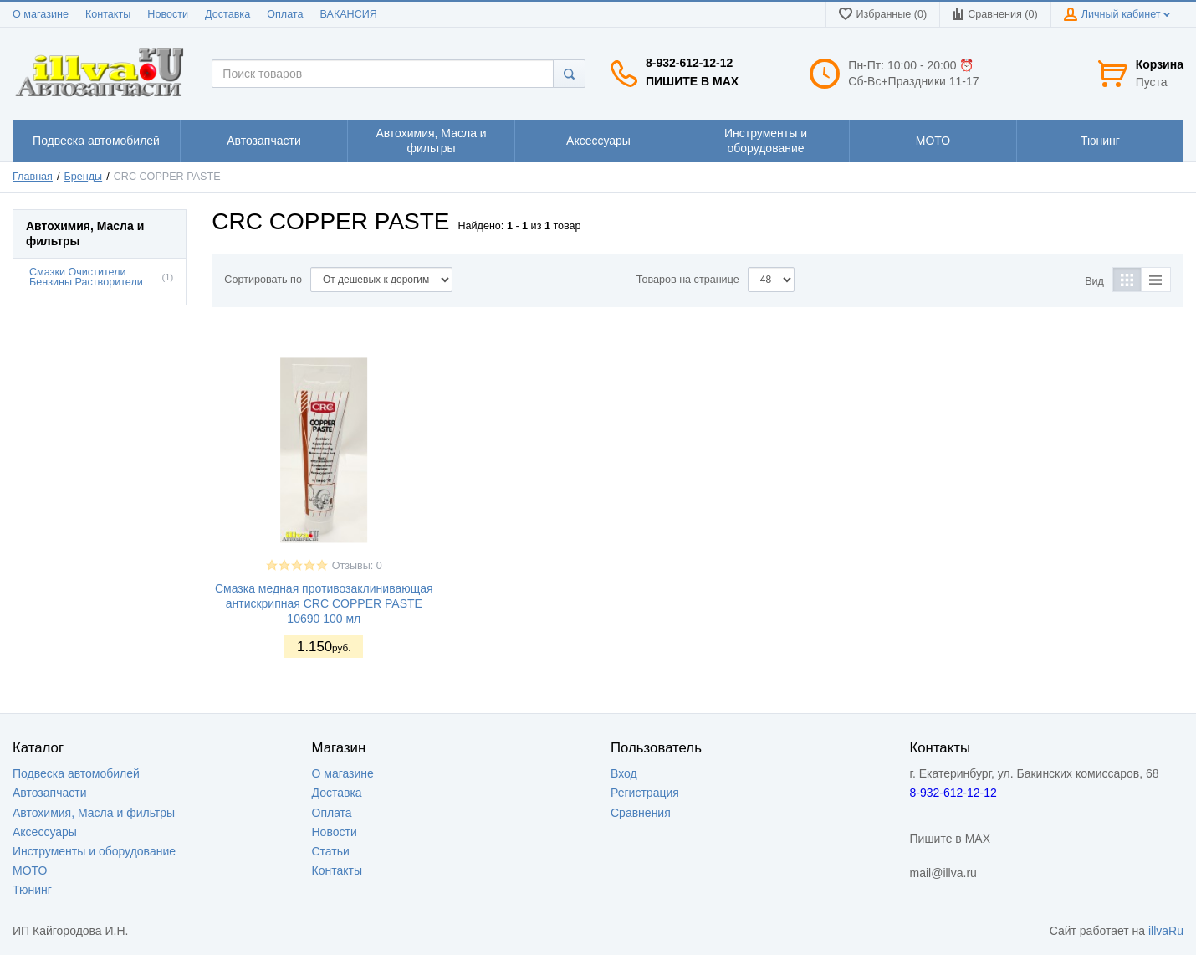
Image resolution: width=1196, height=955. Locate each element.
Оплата (285, 14)
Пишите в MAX (692, 81)
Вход (624, 773)
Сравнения (641, 812)
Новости (167, 14)
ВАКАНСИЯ (348, 14)
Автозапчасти (49, 792)
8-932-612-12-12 (689, 62)
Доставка (227, 14)
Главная (33, 176)
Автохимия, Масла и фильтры (94, 812)
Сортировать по (263, 279)
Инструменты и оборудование (94, 851)
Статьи (331, 851)
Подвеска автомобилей (76, 773)
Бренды (83, 176)
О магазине (41, 14)
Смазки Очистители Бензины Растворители (86, 277)
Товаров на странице (687, 279)
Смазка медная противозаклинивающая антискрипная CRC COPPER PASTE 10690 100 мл (324, 603)
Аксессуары (45, 832)
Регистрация (645, 792)
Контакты (107, 14)
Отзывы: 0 (357, 566)
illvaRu (1165, 930)
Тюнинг (32, 889)
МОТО (30, 870)
